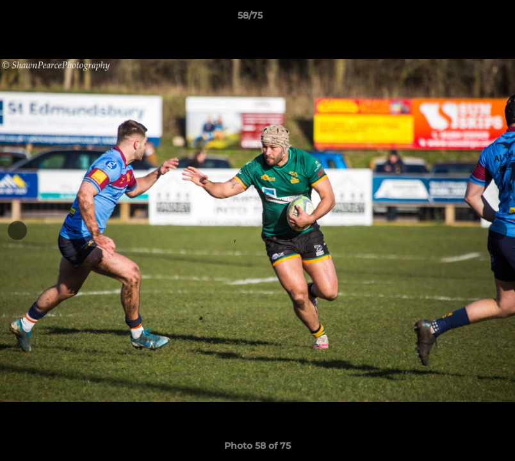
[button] (461, 18)
